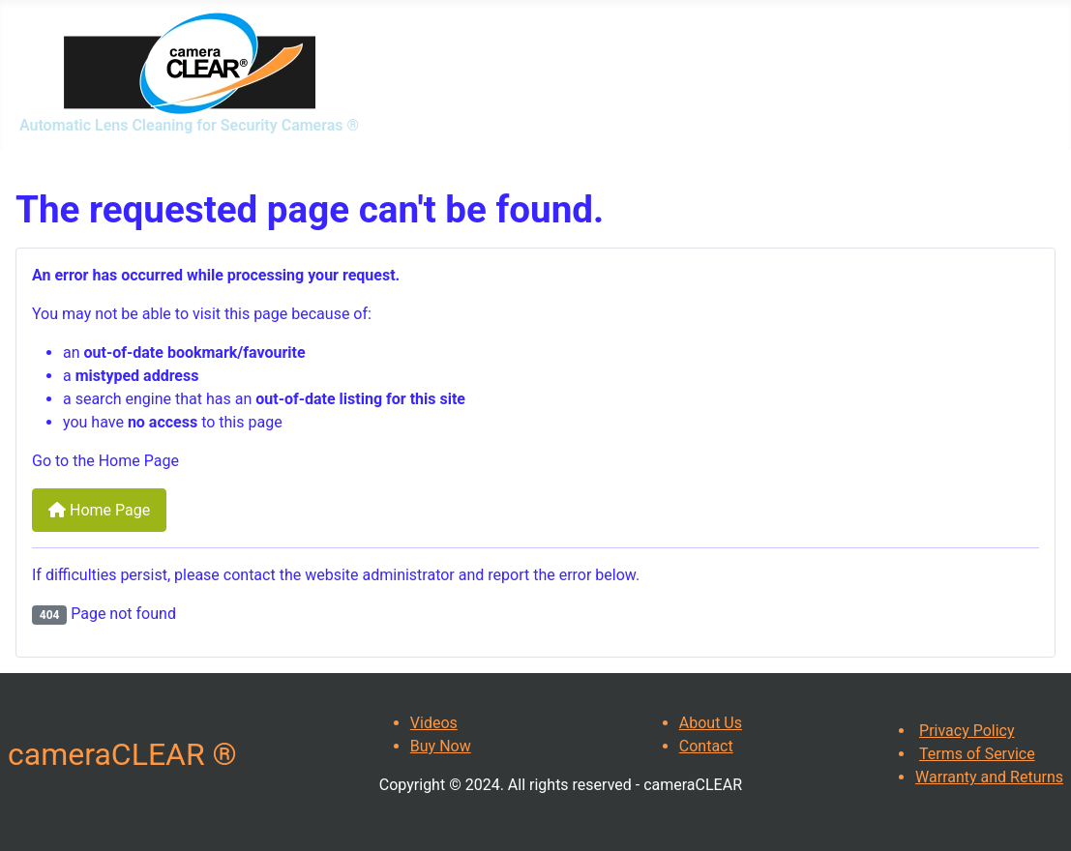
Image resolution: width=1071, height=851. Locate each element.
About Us (710, 723)
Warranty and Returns (989, 777)
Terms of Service (977, 754)
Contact (706, 746)
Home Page (99, 510)
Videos (434, 723)
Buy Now (440, 746)
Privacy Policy (967, 730)
